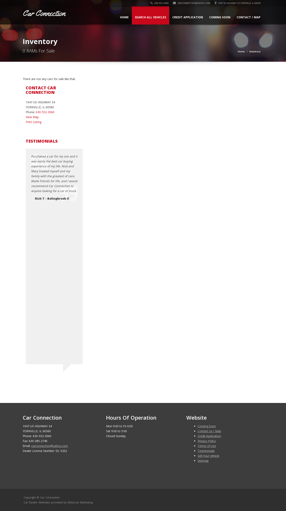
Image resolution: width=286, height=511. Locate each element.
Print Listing (33, 122)
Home (124, 17)
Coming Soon (219, 17)
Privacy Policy (207, 441)
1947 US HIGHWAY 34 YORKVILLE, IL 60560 (237, 3)
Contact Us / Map (209, 431)
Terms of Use (207, 446)
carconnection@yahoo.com (191, 3)
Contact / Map (248, 17)
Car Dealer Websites (37, 502)
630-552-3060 (159, 3)
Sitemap (203, 461)
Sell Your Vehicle (208, 456)
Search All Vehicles (150, 17)
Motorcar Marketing (80, 502)
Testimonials (206, 451)
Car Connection (50, 497)
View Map (32, 117)
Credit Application (187, 17)
